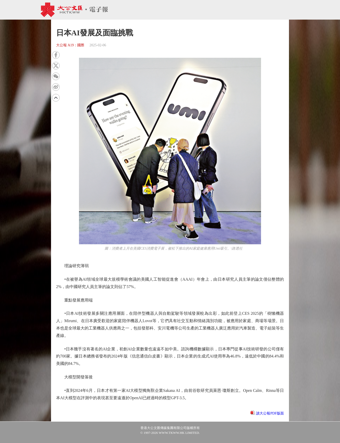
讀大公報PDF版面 (270, 413)
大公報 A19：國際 (70, 45)
